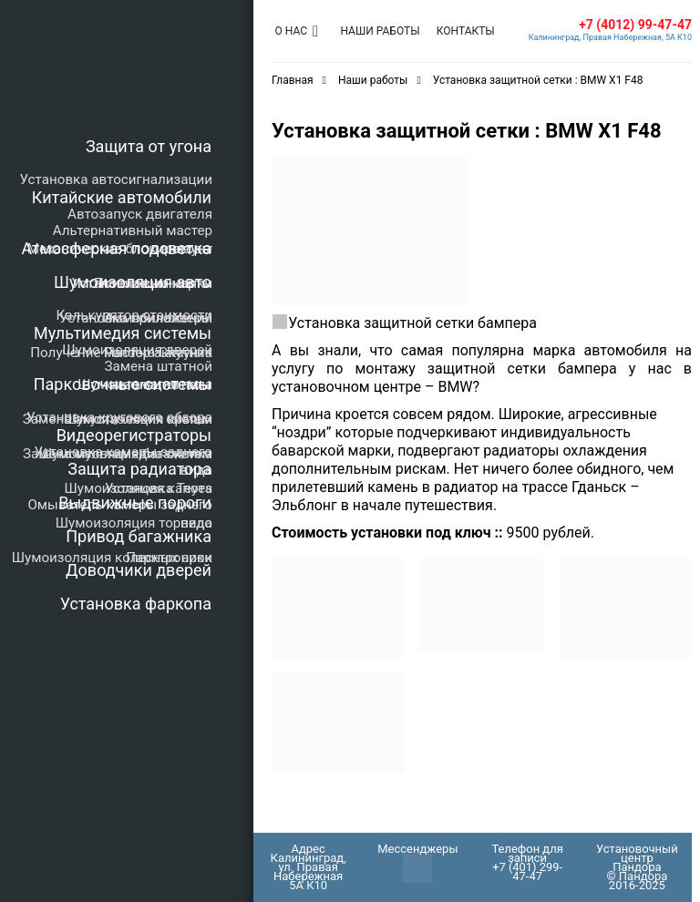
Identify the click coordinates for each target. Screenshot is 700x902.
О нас (289, 31)
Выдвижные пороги (134, 502)
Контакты (456, 31)
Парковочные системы (122, 384)
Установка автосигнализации (116, 179)
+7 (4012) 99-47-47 (635, 24)
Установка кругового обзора (119, 417)
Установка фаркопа (135, 603)
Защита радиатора (139, 468)
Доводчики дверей (138, 569)
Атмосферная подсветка (116, 248)
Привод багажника (138, 536)
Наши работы (375, 31)
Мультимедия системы (122, 333)
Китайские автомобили (121, 197)
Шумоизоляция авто (132, 282)
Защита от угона (148, 146)
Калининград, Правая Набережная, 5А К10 (610, 37)
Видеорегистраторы (134, 435)
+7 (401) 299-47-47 (527, 871)
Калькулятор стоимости (134, 315)
